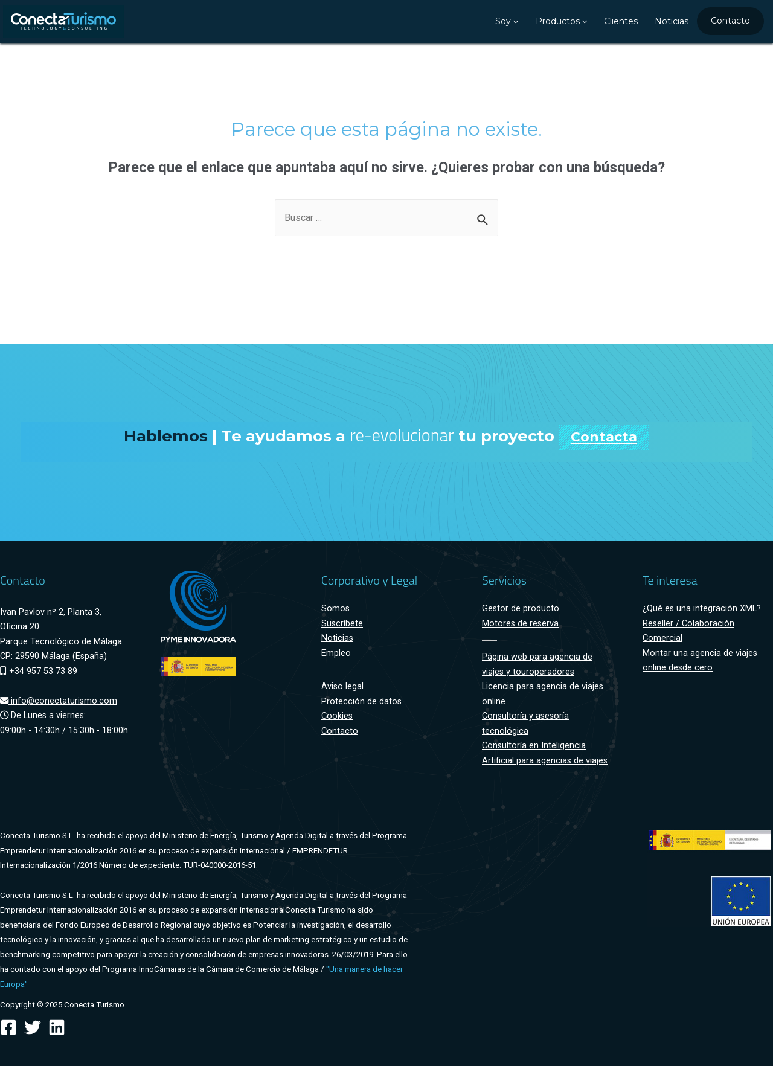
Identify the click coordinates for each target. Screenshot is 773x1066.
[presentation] (514, 21)
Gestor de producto (520, 608)
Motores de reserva (520, 623)
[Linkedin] (56, 1027)
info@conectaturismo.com (58, 701)
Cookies (337, 716)
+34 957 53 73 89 (38, 671)
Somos (335, 608)
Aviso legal (342, 686)
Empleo (336, 653)
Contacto (730, 20)
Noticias (671, 21)
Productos (561, 21)
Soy (506, 21)
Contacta (604, 437)
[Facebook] (8, 1027)
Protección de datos (361, 701)
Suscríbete (342, 623)
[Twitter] (32, 1027)
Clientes (621, 21)
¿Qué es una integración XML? (702, 608)
